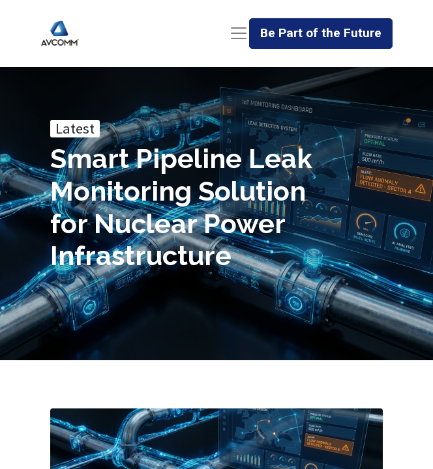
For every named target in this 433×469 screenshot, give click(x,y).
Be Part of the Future (320, 32)
